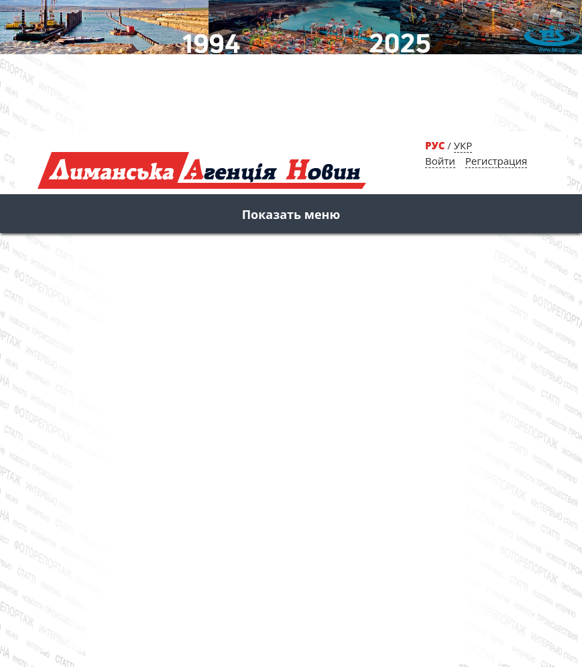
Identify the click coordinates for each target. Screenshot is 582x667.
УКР (463, 145)
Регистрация (496, 160)
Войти (440, 160)
